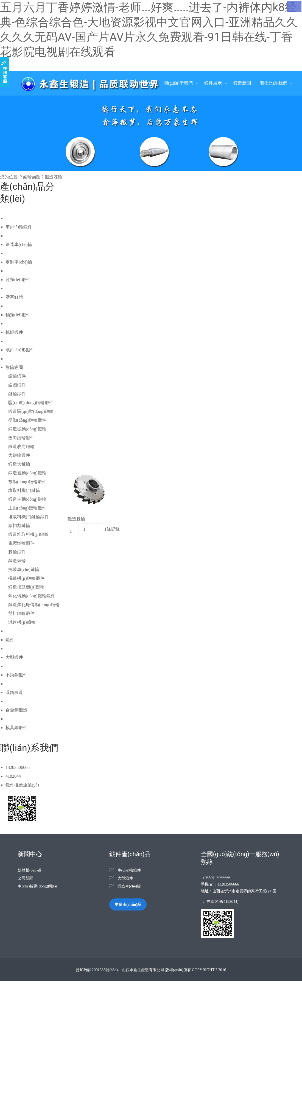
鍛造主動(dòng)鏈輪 (27, 499)
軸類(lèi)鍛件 (17, 314)
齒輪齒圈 (32, 177)
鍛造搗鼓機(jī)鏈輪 (26, 587)
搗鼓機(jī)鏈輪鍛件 (26, 578)
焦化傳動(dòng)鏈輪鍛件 (31, 595)
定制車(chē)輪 (18, 262)
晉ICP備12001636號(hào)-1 (98, 970)
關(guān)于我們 (178, 83)
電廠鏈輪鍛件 (21, 543)
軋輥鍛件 (14, 332)
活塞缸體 (14, 297)
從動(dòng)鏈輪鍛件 (27, 420)
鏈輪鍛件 (17, 393)
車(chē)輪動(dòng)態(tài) (38, 886)
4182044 (13, 776)
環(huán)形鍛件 (20, 350)
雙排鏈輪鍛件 (21, 613)
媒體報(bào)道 (29, 870)
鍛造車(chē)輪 (18, 244)
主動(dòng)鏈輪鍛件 (27, 508)
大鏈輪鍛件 (19, 455)
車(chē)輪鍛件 (18, 227)
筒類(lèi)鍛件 (17, 279)
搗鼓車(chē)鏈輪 (23, 569)
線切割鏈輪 (19, 525)
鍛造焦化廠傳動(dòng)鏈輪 (34, 604)
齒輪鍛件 (17, 376)
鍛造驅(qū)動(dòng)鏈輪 (31, 411)
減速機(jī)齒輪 (22, 622)
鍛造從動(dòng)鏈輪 (27, 429)
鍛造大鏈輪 (19, 464)
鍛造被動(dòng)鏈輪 (27, 472)
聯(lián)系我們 (273, 83)
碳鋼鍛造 (14, 692)
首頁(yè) (146, 83)
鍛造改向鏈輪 (21, 446)
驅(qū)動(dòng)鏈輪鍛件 (31, 402)
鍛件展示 (213, 83)
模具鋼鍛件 (16, 727)
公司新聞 (25, 878)
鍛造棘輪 (53, 177)
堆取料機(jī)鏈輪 (24, 490)
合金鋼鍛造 (16, 710)
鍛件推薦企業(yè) (22, 785)
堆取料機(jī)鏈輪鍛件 (28, 516)
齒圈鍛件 (17, 385)
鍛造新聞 (242, 83)
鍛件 (9, 639)
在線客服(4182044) (223, 901)
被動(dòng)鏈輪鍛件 (27, 481)
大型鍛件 (14, 657)
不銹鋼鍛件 (16, 675)
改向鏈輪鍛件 (21, 437)
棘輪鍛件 (17, 552)
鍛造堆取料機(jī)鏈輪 (28, 534)
